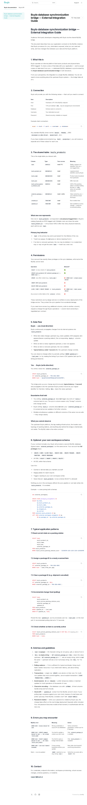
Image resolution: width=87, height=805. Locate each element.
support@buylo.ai (37, 777)
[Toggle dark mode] (81, 2)
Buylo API (21, 8)
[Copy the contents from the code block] (81, 126)
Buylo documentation (10, 8)
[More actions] (82, 17)
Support (76, 2)
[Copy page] (75, 17)
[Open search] (43, 2)
